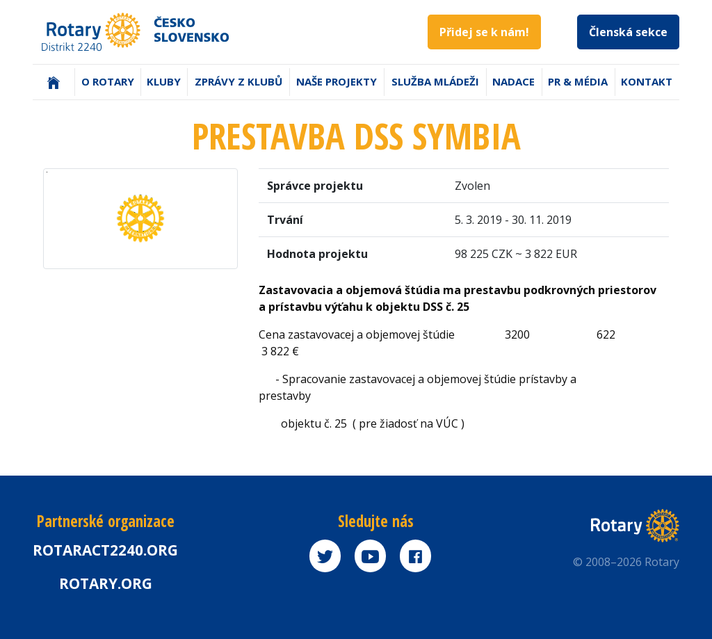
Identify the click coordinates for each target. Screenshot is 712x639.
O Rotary (107, 81)
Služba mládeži (435, 81)
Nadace (513, 81)
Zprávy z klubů (238, 81)
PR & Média (578, 81)
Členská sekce (628, 32)
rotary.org (105, 583)
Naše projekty (336, 81)
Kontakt (646, 81)
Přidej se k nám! (484, 32)
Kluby (164, 81)
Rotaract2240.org (105, 550)
